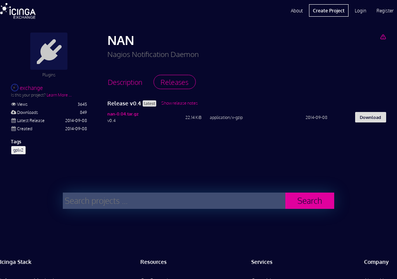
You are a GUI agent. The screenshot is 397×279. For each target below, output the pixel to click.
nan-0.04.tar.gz (122, 113)
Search (309, 200)
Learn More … (59, 94)
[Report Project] (383, 37)
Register (385, 10)
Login (360, 10)
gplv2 (18, 149)
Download (370, 117)
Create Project (329, 10)
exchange (27, 87)
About (297, 10)
